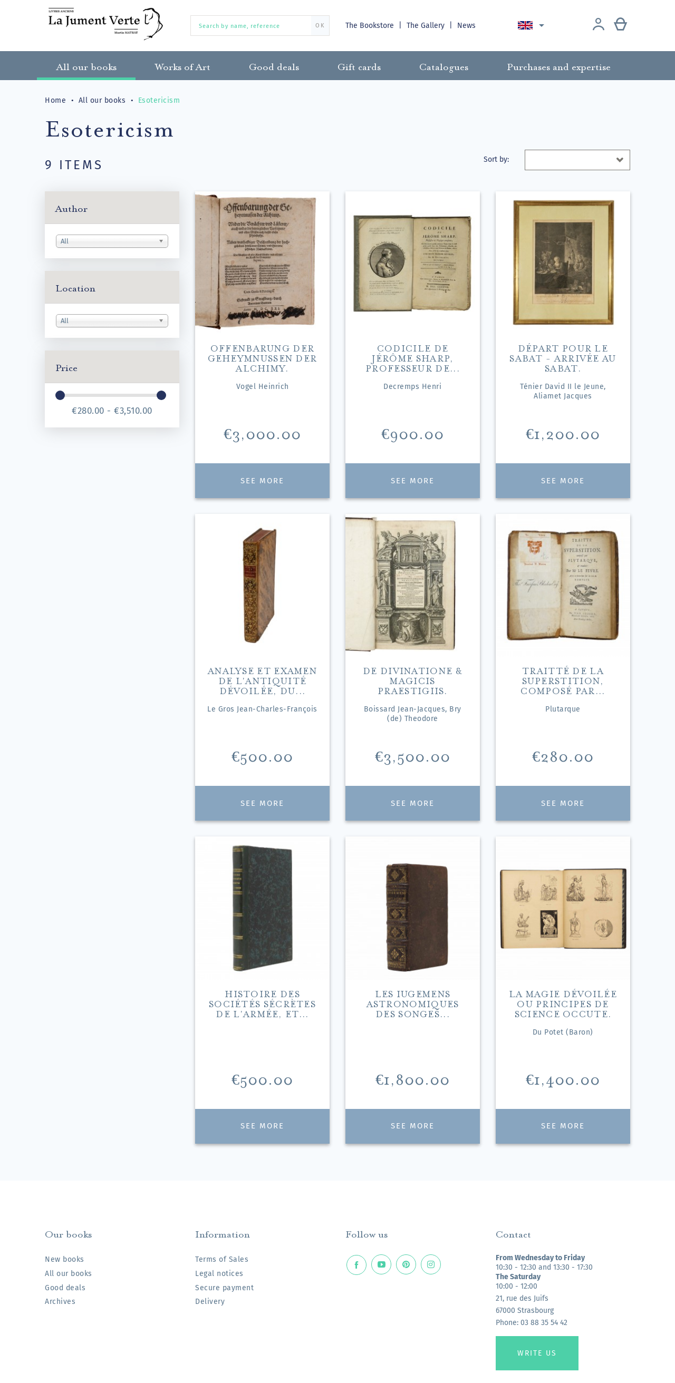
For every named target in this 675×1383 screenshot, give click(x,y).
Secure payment (224, 1287)
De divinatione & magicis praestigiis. (412, 680)
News (467, 25)
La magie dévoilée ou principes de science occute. (563, 1003)
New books (64, 1259)
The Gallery (427, 25)
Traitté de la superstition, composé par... (562, 680)
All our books (68, 1273)
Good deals (65, 1287)
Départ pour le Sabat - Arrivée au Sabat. (562, 357)
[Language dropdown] (533, 25)
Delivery (210, 1301)
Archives (60, 1301)
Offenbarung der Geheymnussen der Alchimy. (262, 357)
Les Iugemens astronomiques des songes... (413, 1003)
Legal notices (219, 1273)
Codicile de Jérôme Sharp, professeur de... (412, 357)
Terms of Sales (221, 1259)
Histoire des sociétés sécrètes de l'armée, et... (262, 1003)
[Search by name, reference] (260, 25)
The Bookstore (370, 25)
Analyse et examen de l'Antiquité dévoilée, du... (262, 680)
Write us (537, 1353)
